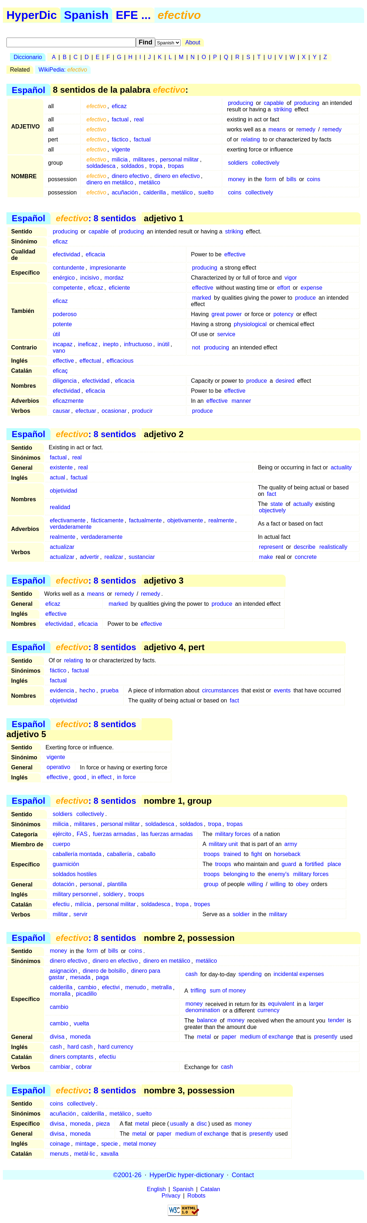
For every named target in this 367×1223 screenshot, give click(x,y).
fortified (314, 864)
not (196, 347)
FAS (82, 834)
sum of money (228, 991)
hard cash (79, 1047)
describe (304, 547)
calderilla (154, 192)
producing (240, 103)
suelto (206, 192)
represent (271, 547)
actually (303, 504)
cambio (87, 988)
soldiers (238, 163)
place (334, 864)
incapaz (62, 344)
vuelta (81, 1024)
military (278, 914)
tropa (155, 166)
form (270, 179)
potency (283, 314)
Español (28, 90)
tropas (176, 166)
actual (57, 477)
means (277, 129)
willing (255, 884)
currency (268, 1010)
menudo (135, 988)
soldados (132, 166)
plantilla (117, 884)
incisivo (89, 278)
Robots (196, 1196)
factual (120, 119)
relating (250, 139)
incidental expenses (298, 974)
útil (56, 334)
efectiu (61, 904)
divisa (57, 1037)
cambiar (60, 1067)
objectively (272, 510)
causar (61, 411)
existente (61, 467)
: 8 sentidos (96, 218)
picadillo (86, 994)
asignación (63, 971)
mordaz (114, 278)
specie (109, 1144)
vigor (291, 278)
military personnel (75, 894)
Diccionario (28, 57)
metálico (149, 182)
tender (336, 1020)
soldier (241, 914)
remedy (305, 129)
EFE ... (133, 15)
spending (250, 974)
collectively (265, 163)
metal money (139, 1144)
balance (207, 1020)
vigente (121, 149)
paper (228, 1037)
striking (282, 109)
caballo (146, 854)
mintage (85, 1144)
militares (143, 159)
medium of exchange (267, 1037)
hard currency (115, 1047)
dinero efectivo (130, 176)
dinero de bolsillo (104, 971)
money (236, 179)
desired (285, 381)
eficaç (60, 371)
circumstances (220, 690)
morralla (60, 994)
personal (91, 884)
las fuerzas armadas (167, 834)
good (79, 777)
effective (235, 254)
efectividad (66, 254)
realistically (333, 547)
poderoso (65, 314)
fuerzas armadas (114, 834)
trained (232, 854)
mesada (80, 978)
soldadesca (100, 166)
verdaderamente (71, 527)
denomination (202, 1010)
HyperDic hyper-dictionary (186, 1174)
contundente (68, 268)
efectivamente (68, 520)
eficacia (95, 254)
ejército (62, 834)
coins (313, 179)
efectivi (111, 988)
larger (316, 1004)
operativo (58, 767)
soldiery (113, 894)
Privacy (171, 1196)
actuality (341, 467)
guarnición (66, 864)
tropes (202, 904)
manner (241, 401)
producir (142, 411)
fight (256, 854)
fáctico (120, 139)
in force (126, 777)
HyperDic (31, 15)
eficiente (119, 288)
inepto (111, 344)
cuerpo (61, 844)
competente (68, 288)
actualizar (62, 547)
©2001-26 (127, 1174)
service (226, 334)
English (156, 1189)
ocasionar (114, 411)
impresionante (108, 268)
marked (201, 298)
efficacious (119, 361)
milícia (83, 904)
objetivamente (185, 520)
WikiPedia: (63, 70)
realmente (221, 520)
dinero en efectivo (177, 176)
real (139, 119)
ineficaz (87, 344)
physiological (250, 324)
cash (191, 974)
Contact (243, 1174)
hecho (87, 690)
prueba (110, 690)
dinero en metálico (109, 182)
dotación (64, 884)
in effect (102, 777)
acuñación (125, 192)
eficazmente (68, 401)
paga (102, 978)
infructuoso (138, 344)
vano (59, 351)
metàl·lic (84, 1154)
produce (305, 298)
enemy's (278, 874)
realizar (113, 557)
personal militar (179, 159)
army (290, 844)
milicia (120, 159)
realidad (60, 507)
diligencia (65, 381)
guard (288, 864)
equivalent (281, 1004)
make (266, 557)
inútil (164, 344)
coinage (60, 1144)
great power (226, 314)
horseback (287, 854)
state (277, 504)
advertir (89, 557)
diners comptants (72, 1057)
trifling (198, 991)
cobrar (84, 1067)
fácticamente (107, 520)
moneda (80, 1037)
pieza (103, 1124)
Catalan (210, 1189)
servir (80, 914)
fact (271, 494)
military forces (233, 834)
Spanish (86, 15)
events (282, 690)
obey (302, 884)
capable (274, 103)
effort (283, 288)
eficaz (119, 106)
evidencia (62, 690)
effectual (90, 361)
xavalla (110, 1154)
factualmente (145, 520)
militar (60, 914)
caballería (119, 854)
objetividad (63, 491)
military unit (223, 844)
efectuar (86, 411)
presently (325, 1037)
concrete (305, 557)
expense (312, 288)
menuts (59, 1154)
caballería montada (77, 854)
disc (202, 1124)
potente (62, 324)
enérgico (64, 278)
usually (179, 1124)
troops (211, 854)
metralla (161, 988)
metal (204, 1037)
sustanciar (142, 557)
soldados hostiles (75, 874)
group (211, 884)
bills (291, 179)
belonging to (239, 874)
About (192, 42)
